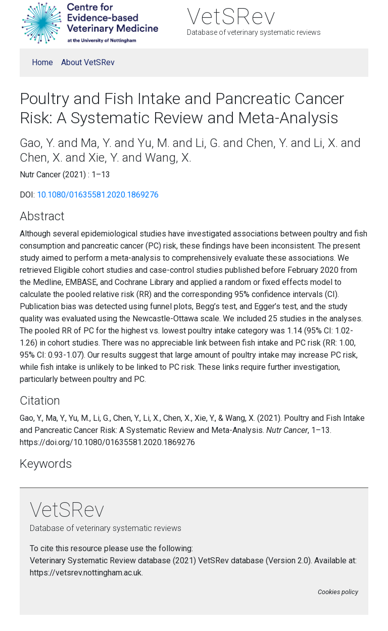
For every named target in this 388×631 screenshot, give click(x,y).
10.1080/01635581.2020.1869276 (98, 195)
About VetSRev (88, 62)
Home (42, 62)
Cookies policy (338, 592)
